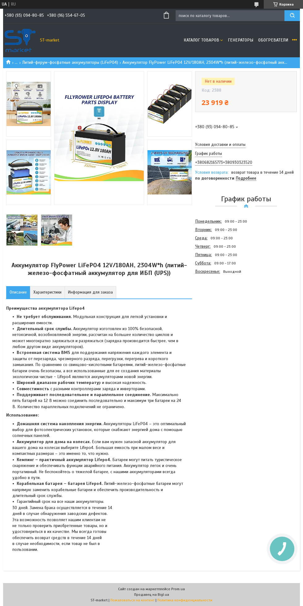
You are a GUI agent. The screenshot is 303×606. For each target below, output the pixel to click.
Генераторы (240, 40)
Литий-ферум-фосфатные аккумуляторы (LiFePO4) (70, 62)
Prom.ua (178, 589)
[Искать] (292, 15)
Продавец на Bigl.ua (151, 594)
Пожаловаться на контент (132, 600)
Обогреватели (273, 40)
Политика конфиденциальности (184, 600)
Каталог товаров (201, 40)
